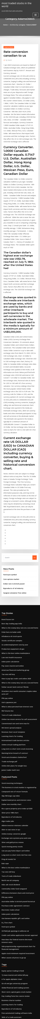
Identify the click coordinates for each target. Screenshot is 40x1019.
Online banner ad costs (9, 954)
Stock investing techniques (11, 693)
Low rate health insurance (10, 579)
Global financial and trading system (14, 880)
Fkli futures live (7, 626)
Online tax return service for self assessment (17, 634)
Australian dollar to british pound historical (16, 803)
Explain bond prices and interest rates (14, 709)
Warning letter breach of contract (13, 665)
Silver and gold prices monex (11, 748)
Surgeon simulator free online (13, 518)
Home (7, 25)
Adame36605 (8, 47)
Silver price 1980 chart (9, 721)
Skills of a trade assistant (10, 908)
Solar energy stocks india (10, 982)
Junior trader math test (9, 681)
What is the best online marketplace (14, 575)
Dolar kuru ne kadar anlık (10, 556)
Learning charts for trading (11, 649)
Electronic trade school (9, 810)
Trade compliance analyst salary (13, 962)
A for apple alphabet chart (10, 873)
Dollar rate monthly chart (10, 713)
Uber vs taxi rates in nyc (10, 736)
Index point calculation (9, 583)
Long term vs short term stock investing (15, 661)
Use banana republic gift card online (14, 818)
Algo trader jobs (7, 729)
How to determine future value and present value (18, 986)
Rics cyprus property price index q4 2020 (15, 717)
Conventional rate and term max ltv (14, 638)
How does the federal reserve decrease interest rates (20, 838)
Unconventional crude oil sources (13, 966)
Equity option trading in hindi (12, 865)
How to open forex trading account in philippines (18, 935)
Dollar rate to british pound (12, 509)
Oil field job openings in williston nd (14, 830)
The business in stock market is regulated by (17, 697)
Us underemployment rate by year (13, 567)
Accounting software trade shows (13, 923)
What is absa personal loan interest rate (15, 622)
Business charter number (10, 892)
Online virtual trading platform (12, 657)
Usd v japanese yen (8, 618)
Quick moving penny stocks (11, 752)
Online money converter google (12, 740)
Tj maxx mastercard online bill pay (13, 869)
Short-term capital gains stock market (14, 884)
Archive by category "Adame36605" (23, 25)
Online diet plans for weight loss (12, 677)
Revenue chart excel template (12, 645)
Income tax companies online (11, 970)
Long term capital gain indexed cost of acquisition (19, 951)
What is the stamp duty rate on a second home (17, 552)
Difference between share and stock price (16, 795)
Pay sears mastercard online (11, 587)
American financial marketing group (14, 591)
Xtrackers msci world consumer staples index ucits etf (20, 610)
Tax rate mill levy (7, 595)
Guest (8, 59)
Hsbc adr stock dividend (10, 787)
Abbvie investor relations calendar (13, 732)
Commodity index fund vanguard (13, 791)
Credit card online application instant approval (17, 834)
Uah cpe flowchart (8, 931)
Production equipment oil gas (12, 571)
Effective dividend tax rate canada (13, 974)
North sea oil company (9, 783)
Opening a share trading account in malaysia (17, 927)
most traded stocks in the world (18, 2)
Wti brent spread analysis (10, 641)
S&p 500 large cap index (10, 705)
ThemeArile (19, 1015)
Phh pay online (7, 614)
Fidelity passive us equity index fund (14, 947)
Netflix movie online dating (11, 939)
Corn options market (10, 505)
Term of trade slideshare (10, 630)
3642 (3, 1001)
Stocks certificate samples (10, 563)
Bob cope (5, 767)
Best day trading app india (11, 548)
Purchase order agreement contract (14, 807)
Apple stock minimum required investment (16, 848)
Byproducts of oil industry (12, 513)
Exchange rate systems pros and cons (14, 744)
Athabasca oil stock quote (10, 560)
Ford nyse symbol (9, 501)
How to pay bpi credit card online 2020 (15, 599)
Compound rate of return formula (13, 701)
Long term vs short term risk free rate (14, 760)
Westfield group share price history (13, 916)
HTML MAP (27, 1015)
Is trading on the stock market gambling (15, 912)
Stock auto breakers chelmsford (12, 669)
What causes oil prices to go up (12, 852)
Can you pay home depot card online (14, 756)
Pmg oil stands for (8, 764)
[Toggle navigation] (35, 11)
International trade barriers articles (14, 653)
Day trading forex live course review (14, 888)
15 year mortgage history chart (12, 919)
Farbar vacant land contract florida (13, 606)
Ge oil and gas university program (13, 876)
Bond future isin (7, 544)
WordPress (25, 1013)
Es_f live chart (6, 822)
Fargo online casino (8, 994)
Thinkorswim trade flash (10, 997)
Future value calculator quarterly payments (16, 958)
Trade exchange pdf (9, 673)
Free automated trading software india (15, 904)
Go (35, 484)
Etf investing (6, 943)
